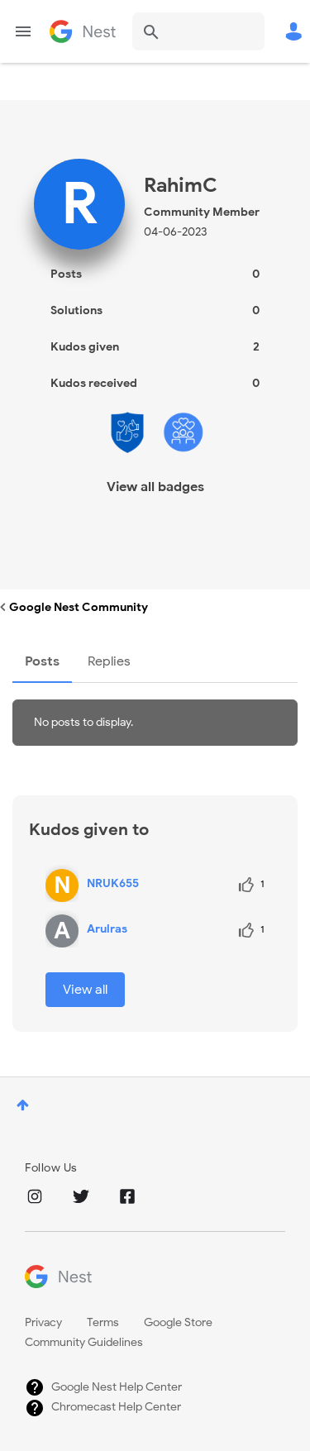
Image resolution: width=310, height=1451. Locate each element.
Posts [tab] (42, 661)
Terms (103, 1322)
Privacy (43, 1322)
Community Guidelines (84, 1342)
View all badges (155, 487)
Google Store (178, 1322)
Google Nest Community (83, 31)
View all (85, 989)
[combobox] (198, 31)
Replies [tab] (109, 661)
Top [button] (22, 1105)
